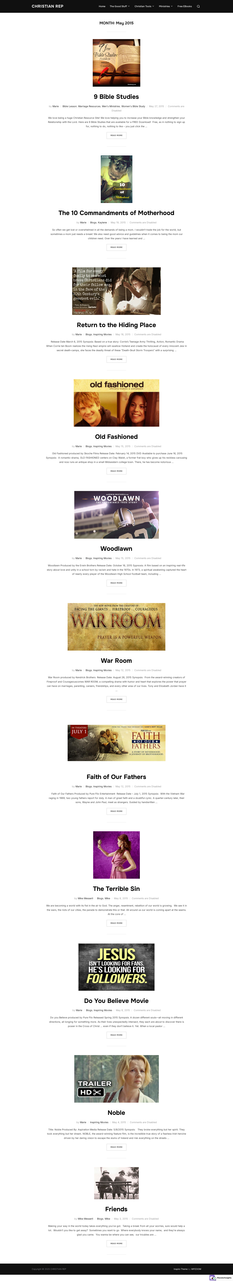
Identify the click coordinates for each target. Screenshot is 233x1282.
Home (102, 6)
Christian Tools (145, 6)
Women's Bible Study (133, 106)
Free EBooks (185, 6)
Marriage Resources (89, 106)
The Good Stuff (120, 6)
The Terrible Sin (116, 889)
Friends (116, 1209)
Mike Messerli (85, 898)
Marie (55, 106)
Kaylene (102, 222)
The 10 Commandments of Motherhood (116, 213)
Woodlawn (116, 549)
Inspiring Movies (102, 334)
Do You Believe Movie (116, 1001)
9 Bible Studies (116, 97)
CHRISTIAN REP (47, 6)
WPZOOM (196, 1269)
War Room (116, 661)
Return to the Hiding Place (116, 325)
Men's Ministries (111, 106)
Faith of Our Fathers (116, 777)
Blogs (93, 222)
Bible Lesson (70, 106)
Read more (118, 135)
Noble (116, 1113)
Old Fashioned (116, 437)
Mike (107, 898)
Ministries (166, 6)
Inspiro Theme (181, 1269)
